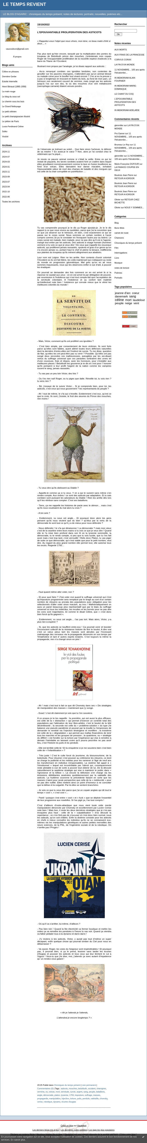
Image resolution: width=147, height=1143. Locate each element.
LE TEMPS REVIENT (24, 4)
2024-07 (6, 157)
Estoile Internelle (9, 81)
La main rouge (8, 91)
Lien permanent (89, 1085)
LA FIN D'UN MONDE (124, 64)
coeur (135, 293)
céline (119, 300)
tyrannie (64, 1095)
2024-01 (6, 167)
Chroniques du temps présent (128, 243)
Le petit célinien (9, 111)
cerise (40, 1102)
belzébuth (82, 1088)
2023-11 (6, 172)
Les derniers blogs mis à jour (46, 1130)
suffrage (88, 1095)
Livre (116, 258)
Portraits (118, 278)
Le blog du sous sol (11, 96)
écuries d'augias (69, 1102)
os (47, 1092)
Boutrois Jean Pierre (123, 175)
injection (65, 1098)
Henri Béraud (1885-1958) (14, 86)
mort (128, 300)
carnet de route (121, 233)
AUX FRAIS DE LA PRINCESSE (129, 55)
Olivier (117, 199)
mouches (73, 1088)
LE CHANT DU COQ (123, 94)
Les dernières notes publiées (74, 1130)
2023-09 (6, 176)
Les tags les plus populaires (102, 1130)
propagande (42, 1098)
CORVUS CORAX (122, 59)
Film (116, 248)
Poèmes (118, 273)
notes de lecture (121, 268)
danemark (121, 296)
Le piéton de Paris (10, 121)
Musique (118, 263)
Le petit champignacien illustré (16, 116)
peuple (119, 303)
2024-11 (6, 151)
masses (96, 1095)
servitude (65, 1092)
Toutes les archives (11, 201)
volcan (52, 1092)
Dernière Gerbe (9, 76)
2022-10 (6, 191)
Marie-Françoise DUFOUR (126, 164)
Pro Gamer (119, 133)
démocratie (48, 1095)
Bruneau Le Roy (122, 144)
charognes (101, 1088)
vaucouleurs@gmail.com (17, 49)
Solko (4, 131)
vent (136, 303)
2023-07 (6, 182)
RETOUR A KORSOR (124, 178)
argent (79, 1092)
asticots (64, 1088)
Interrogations (120, 253)
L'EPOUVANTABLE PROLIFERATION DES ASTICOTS (125, 102)
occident (91, 1088)
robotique (48, 1102)
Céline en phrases (10, 71)
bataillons (100, 1092)
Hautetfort (81, 1125)
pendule (86, 1098)
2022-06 (6, 197)
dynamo (56, 1102)
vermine (40, 1092)
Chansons (119, 238)
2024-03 (6, 162)
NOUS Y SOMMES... (134, 207)
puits (79, 1098)
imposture (79, 1095)
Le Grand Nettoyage (11, 106)
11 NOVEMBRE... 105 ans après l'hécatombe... (128, 136)
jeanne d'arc (123, 293)
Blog (116, 223)
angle (39, 1095)
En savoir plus (18, 1139)
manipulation (54, 1098)
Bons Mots (119, 228)
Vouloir (5, 136)
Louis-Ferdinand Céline (13, 126)
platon (57, 1095)
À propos (17, 56)
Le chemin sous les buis (13, 101)
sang (132, 296)
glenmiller (118, 125)
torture (73, 1098)
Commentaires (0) (45, 1088)
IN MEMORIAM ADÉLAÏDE (127, 110)
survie (72, 1092)
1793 (71, 1095)
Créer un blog (67, 1125)
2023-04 (6, 187)
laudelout (139, 300)
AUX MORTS (120, 49)
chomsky (103, 1098)
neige (128, 303)
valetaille (95, 1098)
